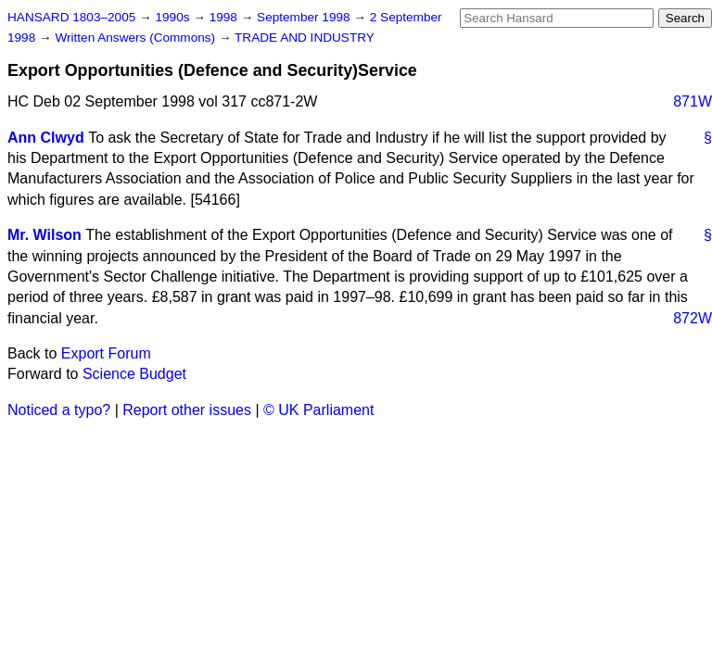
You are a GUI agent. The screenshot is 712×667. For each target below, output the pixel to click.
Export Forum (106, 353)
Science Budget (134, 374)
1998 (225, 17)
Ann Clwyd (45, 137)
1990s (174, 17)
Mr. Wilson (44, 235)
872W (692, 318)
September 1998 (305, 17)
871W (692, 101)
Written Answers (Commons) (137, 37)
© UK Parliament (318, 410)
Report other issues (186, 410)
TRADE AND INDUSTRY (305, 37)
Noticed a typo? (58, 410)
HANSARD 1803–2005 (71, 17)
